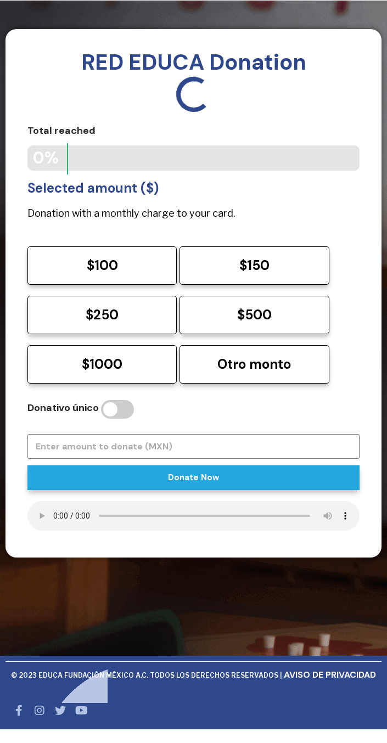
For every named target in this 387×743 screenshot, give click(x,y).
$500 (254, 314)
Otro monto (254, 364)
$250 (102, 314)
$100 (102, 265)
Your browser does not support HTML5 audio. (193, 516)
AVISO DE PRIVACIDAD (330, 674)
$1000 (102, 364)
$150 (254, 265)
